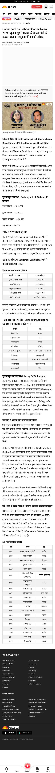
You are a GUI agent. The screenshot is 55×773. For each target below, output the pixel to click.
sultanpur (26, 23)
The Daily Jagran (8, 661)
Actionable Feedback (35, 713)
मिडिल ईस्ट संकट (30, 19)
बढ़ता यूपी (7, 19)
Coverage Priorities (35, 706)
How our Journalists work (37, 703)
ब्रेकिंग (16, 14)
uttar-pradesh (16, 23)
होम (4, 14)
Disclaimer (32, 716)
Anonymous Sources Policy (11, 713)
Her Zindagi (32, 671)
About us (31, 674)
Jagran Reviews (45, 19)
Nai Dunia (5, 667)
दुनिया (30, 14)
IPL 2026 (17, 19)
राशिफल (38, 14)
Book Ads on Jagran (35, 677)
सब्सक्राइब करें (37, 7)
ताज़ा (9, 14)
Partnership (6, 681)
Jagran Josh (32, 664)
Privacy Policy (7, 716)
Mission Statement (8, 699)
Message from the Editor (37, 699)
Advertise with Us (8, 677)
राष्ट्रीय (23, 14)
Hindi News (5, 23)
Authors (5, 687)
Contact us (32, 681)
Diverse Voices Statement (11, 709)
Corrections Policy (8, 706)
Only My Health (7, 664)
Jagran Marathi (33, 661)
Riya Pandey (8, 42)
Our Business (7, 703)
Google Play (24, 733)
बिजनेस (46, 14)
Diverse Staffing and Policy (37, 709)
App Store (9, 733)
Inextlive (31, 667)
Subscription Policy (9, 719)
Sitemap (5, 684)
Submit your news (34, 684)
